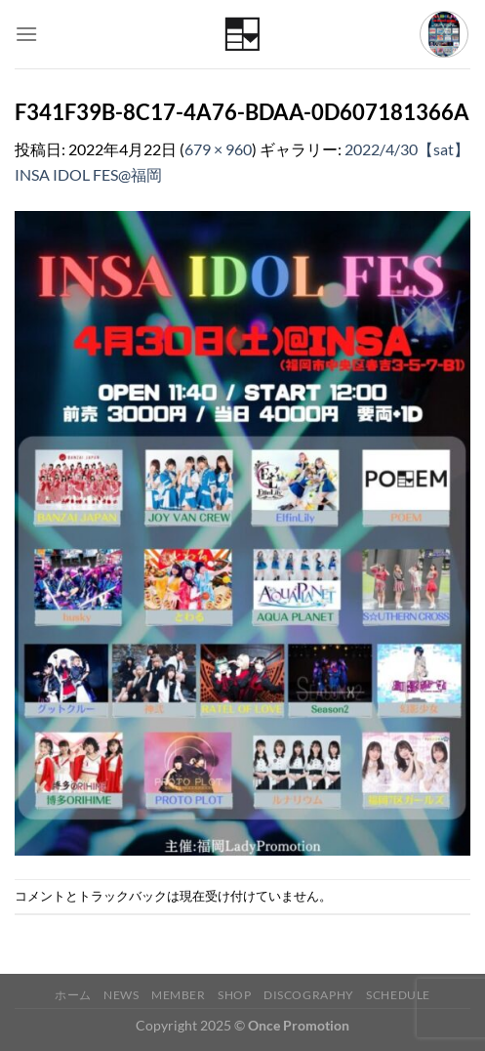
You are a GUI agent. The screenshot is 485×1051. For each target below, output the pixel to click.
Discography (308, 995)
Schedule (398, 995)
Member (178, 995)
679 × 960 (218, 149)
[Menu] (26, 34)
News (121, 995)
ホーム (73, 995)
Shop (234, 995)
